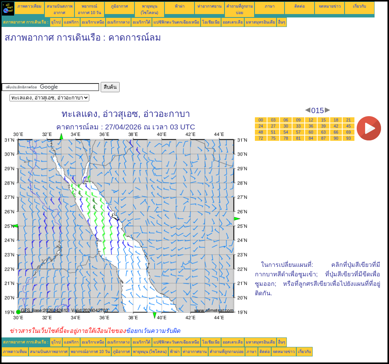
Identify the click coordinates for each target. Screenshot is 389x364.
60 (311, 132)
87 (323, 138)
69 (348, 132)
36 (311, 126)
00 (261, 120)
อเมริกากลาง (118, 22)
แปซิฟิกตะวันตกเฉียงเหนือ (176, 22)
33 (298, 126)
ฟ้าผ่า (180, 6)
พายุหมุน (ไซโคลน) (150, 351)
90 (336, 138)
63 (323, 132)
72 (261, 138)
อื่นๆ (281, 22)
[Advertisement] (140, 65)
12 (311, 120)
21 (348, 120)
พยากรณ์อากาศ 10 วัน (90, 351)
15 (323, 120)
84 (311, 138)
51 (273, 132)
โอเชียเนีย (211, 22)
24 (261, 126)
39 (323, 126)
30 (286, 126)
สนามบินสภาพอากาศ (49, 351)
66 (336, 132)
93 (348, 138)
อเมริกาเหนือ (93, 22)
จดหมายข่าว (330, 6)
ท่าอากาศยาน (209, 6)
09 (298, 120)
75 (273, 138)
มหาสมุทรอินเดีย (260, 22)
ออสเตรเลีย (233, 22)
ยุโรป (56, 22)
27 (273, 126)
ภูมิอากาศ (119, 6)
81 (298, 138)
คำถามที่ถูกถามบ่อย (227, 351)
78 (286, 138)
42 (336, 126)
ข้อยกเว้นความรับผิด (153, 331)
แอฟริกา (71, 22)
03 (273, 120)
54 (286, 132)
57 (298, 132)
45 (348, 126)
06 (286, 120)
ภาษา (270, 6)
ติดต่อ (299, 6)
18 (336, 120)
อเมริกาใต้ (141, 22)
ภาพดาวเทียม (29, 6)
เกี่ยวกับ (359, 6)
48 (261, 132)
